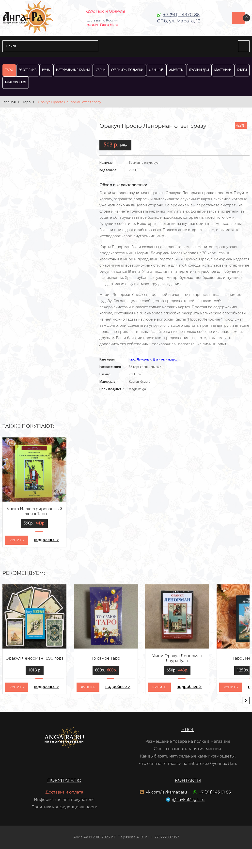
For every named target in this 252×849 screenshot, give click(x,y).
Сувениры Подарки (127, 70)
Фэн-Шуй (156, 70)
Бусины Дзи (199, 70)
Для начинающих (165, 359)
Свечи (101, 70)
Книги (242, 70)
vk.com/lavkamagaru (166, 792)
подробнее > (46, 540)
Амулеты (176, 70)
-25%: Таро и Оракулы (105, 11)
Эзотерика (28, 70)
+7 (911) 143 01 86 (181, 15)
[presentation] (246, 700)
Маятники (222, 70)
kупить (17, 540)
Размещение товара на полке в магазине (187, 741)
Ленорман (144, 359)
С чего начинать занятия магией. (188, 748)
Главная (9, 102)
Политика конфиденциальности (64, 807)
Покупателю (64, 780)
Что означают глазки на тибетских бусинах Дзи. (188, 763)
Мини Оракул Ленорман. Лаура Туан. (177, 658)
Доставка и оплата (64, 792)
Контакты (188, 780)
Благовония (15, 82)
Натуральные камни (73, 70)
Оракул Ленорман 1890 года (34, 658)
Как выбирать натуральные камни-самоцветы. (188, 756)
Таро (9, 70)
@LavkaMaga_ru (188, 799)
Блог (187, 729)
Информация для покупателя (64, 799)
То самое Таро (106, 658)
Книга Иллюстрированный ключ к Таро (34, 511)
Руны (46, 70)
